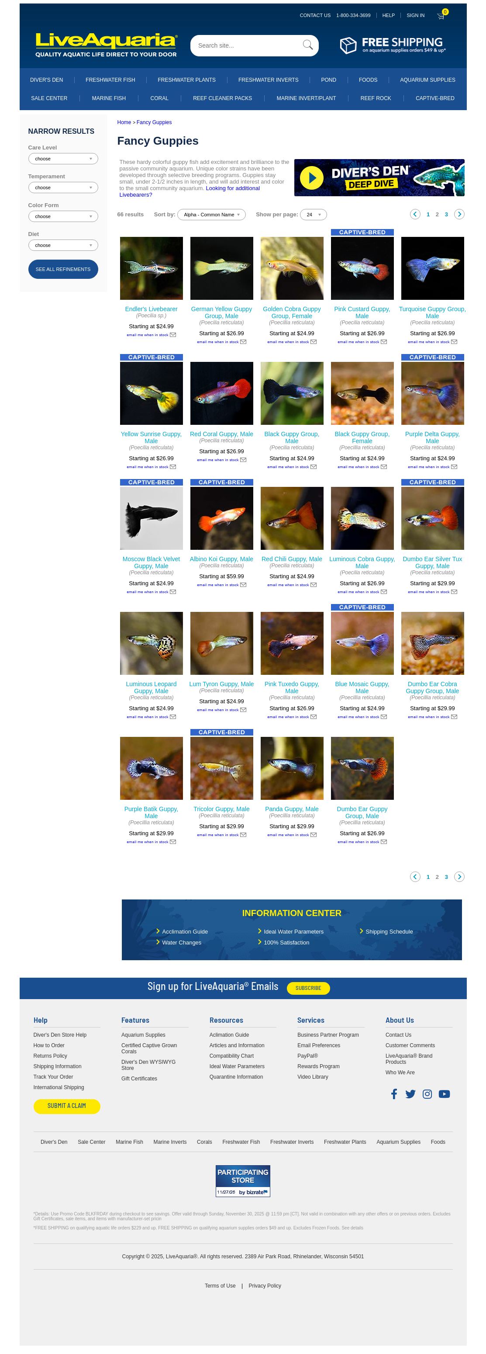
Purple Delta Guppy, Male (432, 437)
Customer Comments (410, 1045)
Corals (204, 1142)
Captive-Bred (435, 98)
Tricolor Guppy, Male (221, 808)
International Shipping (59, 1087)
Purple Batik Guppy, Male (151, 812)
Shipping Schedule (389, 931)
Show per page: (277, 214)
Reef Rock (376, 98)
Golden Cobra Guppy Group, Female (292, 312)
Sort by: (165, 214)
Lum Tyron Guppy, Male (221, 683)
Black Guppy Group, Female (361, 437)
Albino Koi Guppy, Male (221, 558)
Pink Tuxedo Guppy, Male (292, 687)
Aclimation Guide (229, 1035)
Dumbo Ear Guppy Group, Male (362, 812)
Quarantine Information (236, 1077)
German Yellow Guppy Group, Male (221, 312)
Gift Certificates (139, 1079)
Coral (160, 98)
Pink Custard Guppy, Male (362, 312)
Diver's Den (46, 80)
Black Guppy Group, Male (291, 437)
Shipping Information (58, 1066)
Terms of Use (220, 1286)
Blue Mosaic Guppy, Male (362, 687)
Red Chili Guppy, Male (292, 558)
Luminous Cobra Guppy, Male (362, 562)
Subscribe (308, 988)
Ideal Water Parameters (294, 931)
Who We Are (400, 1072)
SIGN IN (415, 15)
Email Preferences (318, 1045)
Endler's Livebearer (151, 309)
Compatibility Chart (232, 1056)
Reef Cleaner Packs (222, 98)
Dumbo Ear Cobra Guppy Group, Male (432, 687)
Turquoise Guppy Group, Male (432, 312)
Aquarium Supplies (427, 80)
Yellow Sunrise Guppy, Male (151, 437)
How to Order (49, 1045)
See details (352, 1228)
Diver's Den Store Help (60, 1035)
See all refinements (63, 269)
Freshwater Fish (110, 80)
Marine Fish (109, 98)
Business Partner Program (328, 1035)
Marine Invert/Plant (306, 98)
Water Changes (182, 942)
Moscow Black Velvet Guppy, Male (151, 562)
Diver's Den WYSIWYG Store (148, 1065)
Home (124, 122)
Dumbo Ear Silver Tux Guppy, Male (432, 562)
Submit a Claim (67, 1106)
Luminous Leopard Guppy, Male (151, 687)
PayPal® (307, 1056)
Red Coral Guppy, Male (221, 434)
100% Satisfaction (287, 942)
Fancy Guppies (154, 122)
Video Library (312, 1077)
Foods (368, 80)
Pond (328, 80)
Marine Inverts (169, 1142)
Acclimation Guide (185, 931)
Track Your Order (53, 1077)
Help (389, 15)
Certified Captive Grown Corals (149, 1048)
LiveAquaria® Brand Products (409, 1059)
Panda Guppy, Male (292, 808)
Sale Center (49, 98)
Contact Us (335, 15)
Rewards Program (318, 1066)
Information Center (291, 913)
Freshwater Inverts (268, 80)
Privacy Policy (264, 1286)
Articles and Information (237, 1045)
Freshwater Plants (187, 80)
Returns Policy (50, 1056)
